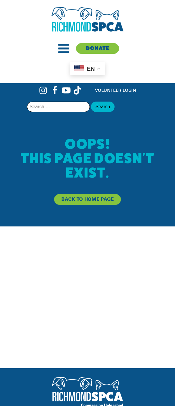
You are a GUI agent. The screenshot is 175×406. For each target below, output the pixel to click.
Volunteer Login (115, 90)
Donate (97, 48)
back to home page (87, 199)
